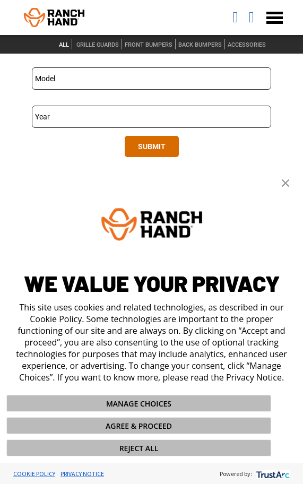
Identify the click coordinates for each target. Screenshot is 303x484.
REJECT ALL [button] (139, 448)
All (64, 44)
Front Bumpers (148, 44)
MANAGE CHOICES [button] (138, 404)
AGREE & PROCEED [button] (139, 426)
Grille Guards (97, 44)
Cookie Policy (34, 474)
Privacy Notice (82, 474)
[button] (285, 182)
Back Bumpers (200, 44)
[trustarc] (272, 473)
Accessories (247, 44)
